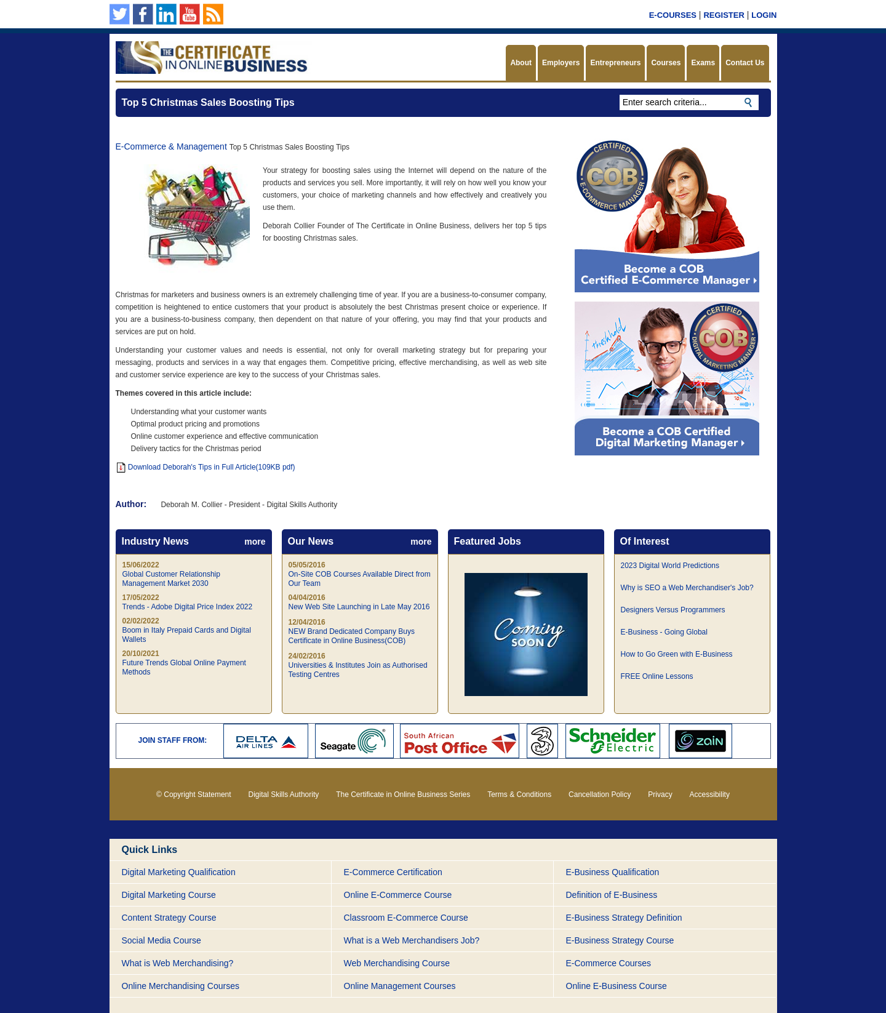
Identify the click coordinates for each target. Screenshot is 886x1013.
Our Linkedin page (166, 14)
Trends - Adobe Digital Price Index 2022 (187, 607)
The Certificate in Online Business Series (403, 794)
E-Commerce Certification (393, 872)
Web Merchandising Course (397, 963)
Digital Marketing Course (169, 895)
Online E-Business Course (616, 986)
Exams (703, 62)
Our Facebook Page (143, 14)
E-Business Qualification (613, 872)
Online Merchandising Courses (180, 986)
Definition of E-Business (612, 895)
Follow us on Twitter (120, 14)
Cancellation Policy (600, 794)
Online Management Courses (400, 986)
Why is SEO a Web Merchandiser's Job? (687, 587)
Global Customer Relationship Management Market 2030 (171, 579)
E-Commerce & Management (171, 146)
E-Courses (672, 15)
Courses (665, 62)
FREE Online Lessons (657, 676)
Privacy (660, 794)
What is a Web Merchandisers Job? (412, 940)
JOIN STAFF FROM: (172, 740)
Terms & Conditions (519, 794)
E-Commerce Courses (608, 963)
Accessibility (710, 794)
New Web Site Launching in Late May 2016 (359, 607)
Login (763, 15)
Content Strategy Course (169, 918)
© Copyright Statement (193, 794)
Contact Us (744, 62)
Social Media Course (161, 940)
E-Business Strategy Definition (624, 918)
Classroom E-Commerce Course (406, 918)
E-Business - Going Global (664, 632)
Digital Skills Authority (284, 794)
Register (723, 15)
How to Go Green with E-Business (677, 654)
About (521, 62)
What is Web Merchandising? (178, 963)
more (254, 542)
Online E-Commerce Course (398, 895)
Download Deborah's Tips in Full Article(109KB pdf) (206, 467)
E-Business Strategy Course (620, 940)
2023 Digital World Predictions (670, 565)
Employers (561, 62)
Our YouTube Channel (190, 14)
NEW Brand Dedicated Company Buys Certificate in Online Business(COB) (352, 636)
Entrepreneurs (615, 62)
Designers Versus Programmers (673, 610)
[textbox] (689, 102)
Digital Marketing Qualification (179, 872)
